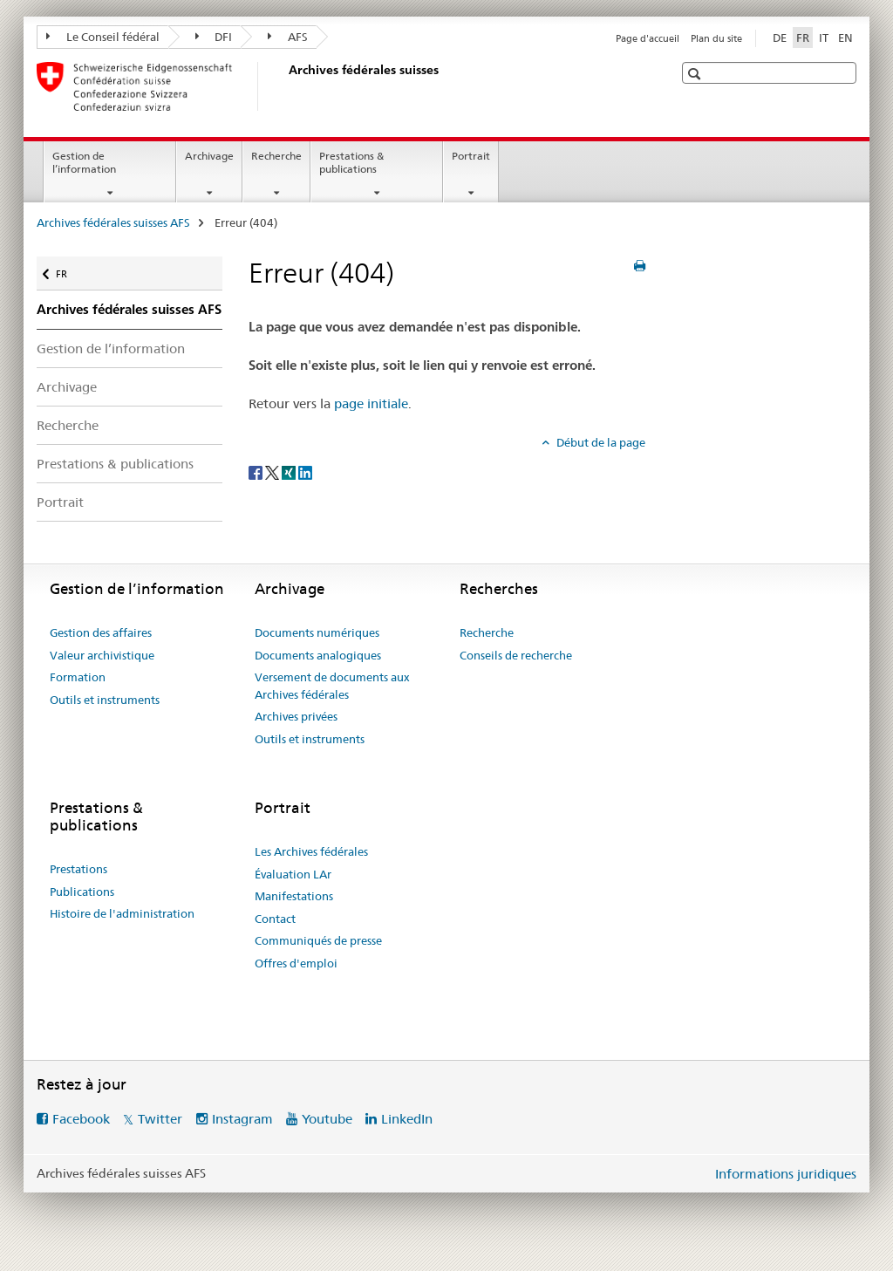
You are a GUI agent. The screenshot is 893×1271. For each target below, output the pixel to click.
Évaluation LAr (293, 874)
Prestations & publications (351, 162)
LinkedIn (407, 1118)
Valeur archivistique (102, 655)
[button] (696, 74)
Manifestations (294, 896)
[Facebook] (257, 471)
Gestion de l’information (84, 162)
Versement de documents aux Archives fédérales (332, 685)
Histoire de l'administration (122, 913)
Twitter (160, 1118)
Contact (275, 919)
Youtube (327, 1118)
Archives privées (296, 716)
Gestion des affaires (101, 632)
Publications (82, 892)
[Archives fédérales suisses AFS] (285, 86)
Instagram (242, 1118)
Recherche (276, 155)
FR (70, 270)
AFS (288, 36)
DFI (214, 36)
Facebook (81, 1118)
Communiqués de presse (318, 940)
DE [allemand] (780, 37)
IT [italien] (823, 37)
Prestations (78, 869)
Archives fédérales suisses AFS (113, 222)
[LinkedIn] (305, 471)
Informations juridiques (785, 1173)
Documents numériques (317, 632)
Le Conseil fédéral (103, 36)
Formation (78, 677)
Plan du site (716, 38)
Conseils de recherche (516, 655)
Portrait (471, 155)
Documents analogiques (318, 655)
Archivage (209, 155)
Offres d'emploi (296, 963)
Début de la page (599, 442)
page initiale (371, 403)
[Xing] (290, 471)
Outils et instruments (105, 700)
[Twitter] (273, 471)
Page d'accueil (647, 38)
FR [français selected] (802, 37)
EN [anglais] (845, 37)
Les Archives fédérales (311, 851)
